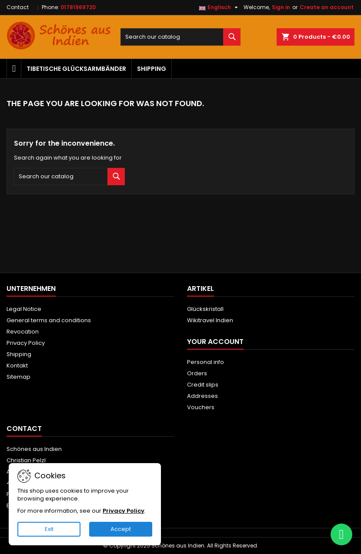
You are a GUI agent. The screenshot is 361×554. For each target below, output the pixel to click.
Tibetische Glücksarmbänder (76, 68)
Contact (18, 7)
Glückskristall (205, 309)
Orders (197, 373)
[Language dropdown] (219, 7)
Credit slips (202, 384)
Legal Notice (24, 309)
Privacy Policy (26, 343)
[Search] (180, 37)
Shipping (151, 68)
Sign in (281, 7)
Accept (120, 529)
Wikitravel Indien (210, 320)
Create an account (327, 7)
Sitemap (18, 377)
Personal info (205, 362)
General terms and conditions (49, 320)
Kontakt (17, 365)
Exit (49, 529)
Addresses (202, 396)
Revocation (23, 331)
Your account (215, 342)
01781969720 (78, 7)
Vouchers (200, 407)
